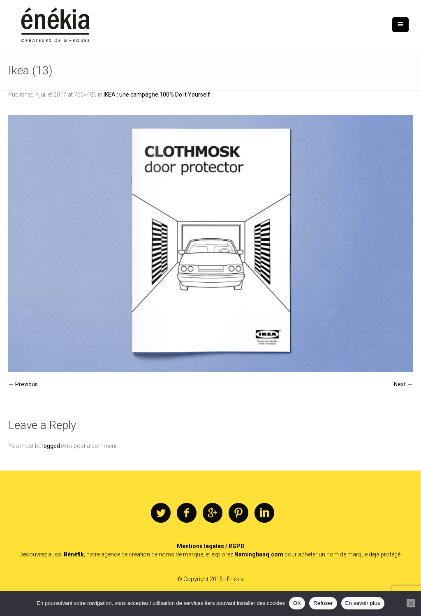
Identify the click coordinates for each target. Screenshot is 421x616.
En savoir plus (362, 603)
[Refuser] (411, 603)
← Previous (23, 384)
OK (297, 603)
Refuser (323, 603)
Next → (403, 384)
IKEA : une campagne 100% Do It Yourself (157, 94)
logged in (54, 446)
